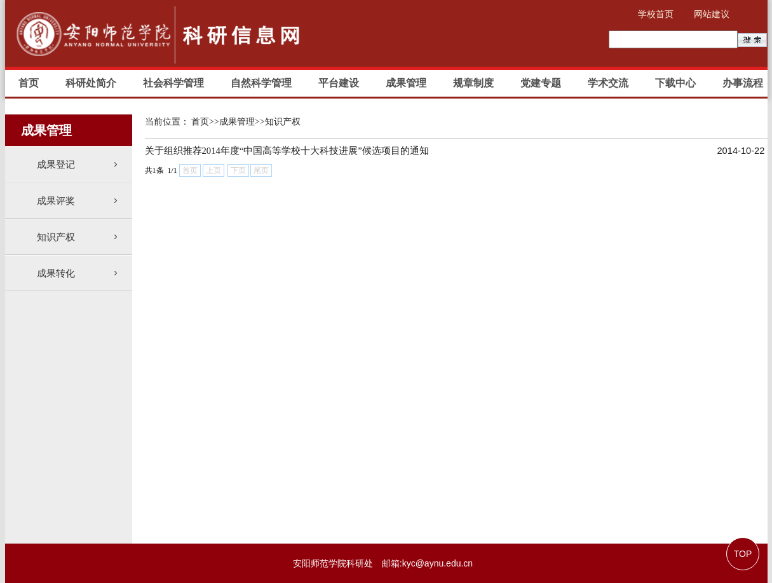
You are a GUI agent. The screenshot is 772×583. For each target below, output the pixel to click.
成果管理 (406, 83)
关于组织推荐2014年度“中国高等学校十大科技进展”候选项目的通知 (287, 151)
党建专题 (540, 83)
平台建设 (338, 83)
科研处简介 (90, 83)
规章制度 (473, 83)
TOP (743, 554)
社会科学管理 (173, 83)
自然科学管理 (261, 83)
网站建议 (711, 14)
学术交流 (608, 83)
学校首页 (656, 14)
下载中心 (675, 83)
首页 (28, 83)
